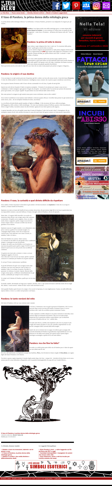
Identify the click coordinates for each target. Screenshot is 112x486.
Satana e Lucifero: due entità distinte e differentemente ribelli (15, 457)
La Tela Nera (5, 13)
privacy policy (49, 478)
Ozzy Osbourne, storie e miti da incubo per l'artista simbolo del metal (54, 457)
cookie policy (57, 478)
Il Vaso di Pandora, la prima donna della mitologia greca (20, 433)
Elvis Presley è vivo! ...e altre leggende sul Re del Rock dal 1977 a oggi (55, 450)
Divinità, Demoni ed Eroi (35, 13)
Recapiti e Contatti (17, 478)
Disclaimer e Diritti (6, 478)
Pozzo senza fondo (18, 13)
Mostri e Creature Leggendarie (56, 13)
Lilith (43, 51)
